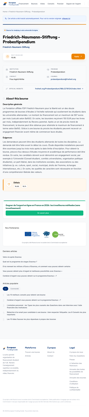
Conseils (51, 4)
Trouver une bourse (32, 352)
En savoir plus (44, 213)
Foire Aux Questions (77, 356)
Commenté (15, 289)
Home (5, 12)
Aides (42, 4)
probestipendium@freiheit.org (63, 79)
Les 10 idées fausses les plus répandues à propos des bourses (31, 319)
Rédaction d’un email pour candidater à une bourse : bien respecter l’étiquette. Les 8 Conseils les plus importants (46, 313)
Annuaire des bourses (78, 378)
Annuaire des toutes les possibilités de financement (77, 371)
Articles (28, 356)
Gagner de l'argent (73, 4)
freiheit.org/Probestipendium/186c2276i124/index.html (59, 89)
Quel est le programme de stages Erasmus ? (20, 262)
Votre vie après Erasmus (12, 257)
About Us (50, 352)
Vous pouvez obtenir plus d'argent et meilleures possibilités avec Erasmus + (32, 271)
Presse (72, 360)
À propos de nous (76, 352)
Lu (6, 288)
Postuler (60, 4)
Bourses (34, 4)
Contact (50, 356)
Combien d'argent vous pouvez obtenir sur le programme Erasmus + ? (30, 276)
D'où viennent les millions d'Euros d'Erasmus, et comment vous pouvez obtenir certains (36, 266)
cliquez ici (66, 18)
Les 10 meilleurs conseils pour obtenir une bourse (26, 295)
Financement (24, 4)
